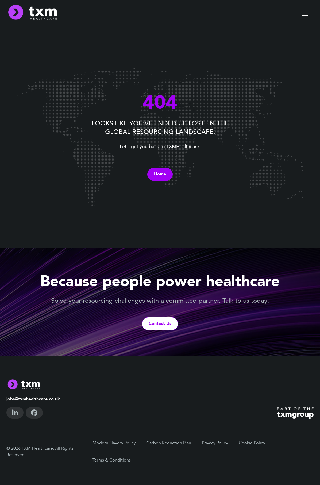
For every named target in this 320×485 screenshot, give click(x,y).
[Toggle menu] (305, 12)
